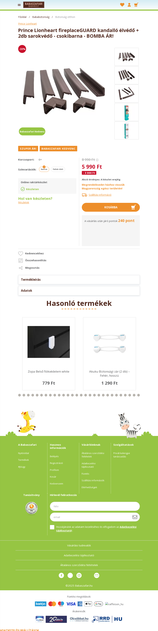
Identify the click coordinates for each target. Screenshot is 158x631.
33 (112, 395)
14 (28, 395)
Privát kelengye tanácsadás (121, 455)
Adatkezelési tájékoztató (89, 465)
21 (59, 395)
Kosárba (110, 207)
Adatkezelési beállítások (19, 629)
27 (85, 395)
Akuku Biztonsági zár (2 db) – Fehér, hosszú (109, 373)
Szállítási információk (93, 480)
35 (121, 395)
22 (63, 395)
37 (129, 395)
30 (99, 395)
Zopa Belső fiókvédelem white (48, 371)
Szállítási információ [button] (100, 194)
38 (134, 395)
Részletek (23, 202)
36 (125, 395)
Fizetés (85, 473)
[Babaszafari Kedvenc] (59, 148)
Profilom (54, 470)
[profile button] (129, 4)
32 (107, 395)
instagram (79, 575)
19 (50, 395)
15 (32, 395)
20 (54, 395)
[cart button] (136, 4)
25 (76, 395)
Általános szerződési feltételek (93, 455)
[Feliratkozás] (135, 517)
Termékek (23, 459)
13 (24, 395)
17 (41, 395)
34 (116, 395)
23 (68, 395)
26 (81, 395)
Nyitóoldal (23, 453)
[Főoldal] (22, 17)
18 (46, 395)
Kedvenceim (56, 483)
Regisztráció (56, 463)
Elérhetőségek (89, 487)
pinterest (70, 575)
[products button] (19, 4)
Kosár (53, 476)
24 (72, 395)
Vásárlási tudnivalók (79, 545)
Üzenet (96, 575)
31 (103, 395)
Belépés (54, 456)
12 (19, 395)
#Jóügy (21, 466)
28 (90, 395)
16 (37, 395)
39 (138, 395)
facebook (61, 575)
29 (94, 395)
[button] (31, 254)
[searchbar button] (107, 4)
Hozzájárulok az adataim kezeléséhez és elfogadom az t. (96, 528)
